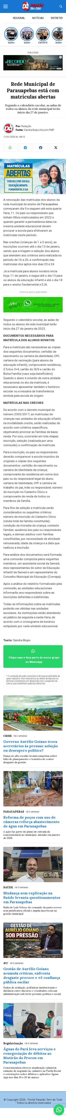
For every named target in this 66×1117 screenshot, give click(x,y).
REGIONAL (19, 18)
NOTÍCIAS (38, 18)
